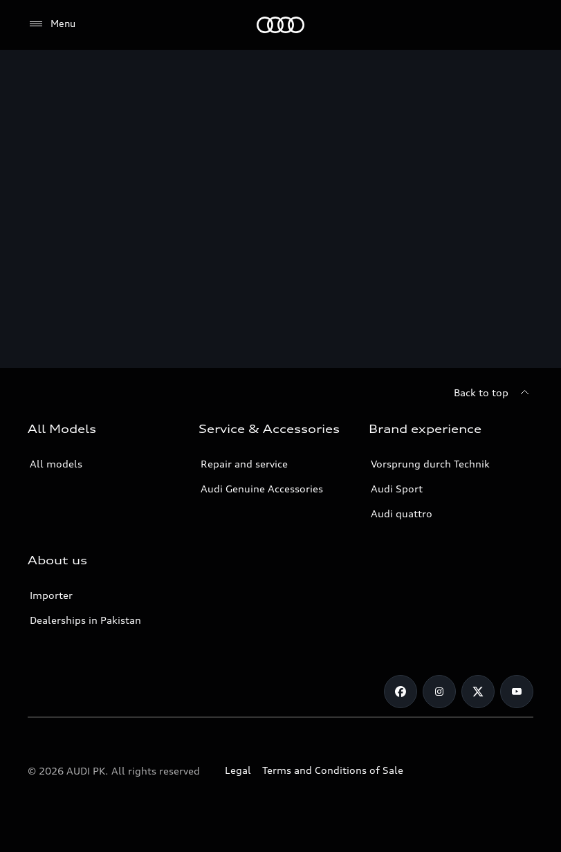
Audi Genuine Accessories (262, 488)
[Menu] (51, 24)
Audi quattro (401, 513)
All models (56, 464)
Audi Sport (397, 488)
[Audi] (280, 25)
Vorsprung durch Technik (430, 464)
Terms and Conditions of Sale (332, 770)
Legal (238, 770)
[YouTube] (516, 691)
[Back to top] (493, 393)
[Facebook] (400, 691)
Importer (51, 595)
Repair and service (244, 464)
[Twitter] (478, 691)
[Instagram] (439, 691)
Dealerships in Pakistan (85, 620)
